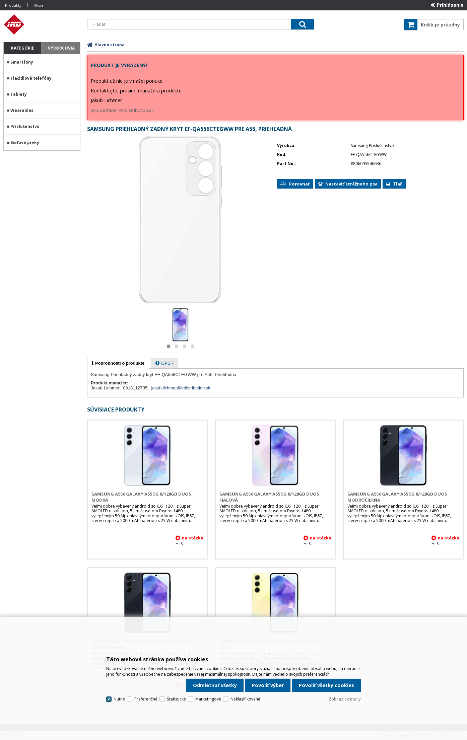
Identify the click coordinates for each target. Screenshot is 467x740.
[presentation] (118, 363)
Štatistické (176, 699)
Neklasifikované (245, 699)
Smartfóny (21, 62)
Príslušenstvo (25, 126)
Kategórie (22, 48)
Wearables (22, 110)
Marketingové (208, 699)
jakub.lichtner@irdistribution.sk (122, 110)
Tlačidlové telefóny (31, 78)
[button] (168, 346)
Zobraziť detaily (345, 699)
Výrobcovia (61, 48)
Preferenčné (145, 699)
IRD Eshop (41, 24)
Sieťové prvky (24, 142)
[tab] (118, 363)
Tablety (18, 94)
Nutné (119, 699)
